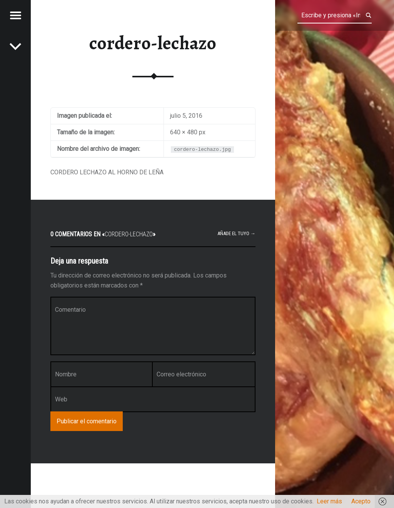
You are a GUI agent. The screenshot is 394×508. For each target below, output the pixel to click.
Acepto (361, 501)
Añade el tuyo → (236, 233)
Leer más (329, 501)
